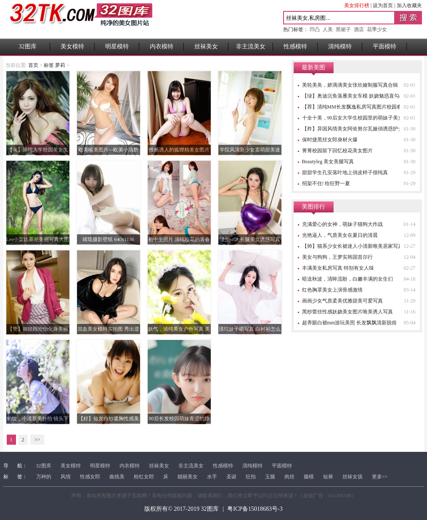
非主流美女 (250, 46)
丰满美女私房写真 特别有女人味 (338, 268)
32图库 (28, 46)
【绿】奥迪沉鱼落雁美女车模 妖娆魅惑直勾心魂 (355, 96)
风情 (66, 477)
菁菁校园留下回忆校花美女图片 (337, 151)
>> (37, 440)
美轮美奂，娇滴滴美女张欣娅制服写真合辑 (350, 85)
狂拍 (251, 477)
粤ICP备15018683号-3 (254, 509)
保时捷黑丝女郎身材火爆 (330, 140)
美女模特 (72, 46)
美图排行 (313, 207)
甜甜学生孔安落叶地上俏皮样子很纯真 (345, 172)
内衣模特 (161, 46)
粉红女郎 (144, 477)
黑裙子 (343, 29)
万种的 (43, 477)
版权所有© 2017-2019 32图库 (181, 509)
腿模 (309, 477)
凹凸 (315, 29)
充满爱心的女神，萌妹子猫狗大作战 (342, 224)
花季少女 (377, 29)
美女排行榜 (356, 5)
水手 (212, 477)
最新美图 (313, 67)
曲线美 (117, 477)
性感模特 (295, 46)
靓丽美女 (188, 477)
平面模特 (384, 46)
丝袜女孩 (352, 477)
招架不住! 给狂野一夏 (326, 183)
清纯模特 (340, 46)
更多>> (380, 477)
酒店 (359, 29)
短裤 (328, 477)
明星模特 (117, 46)
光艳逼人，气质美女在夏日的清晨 (340, 235)
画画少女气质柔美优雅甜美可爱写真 (342, 301)
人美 (328, 29)
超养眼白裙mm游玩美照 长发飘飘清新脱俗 (349, 323)
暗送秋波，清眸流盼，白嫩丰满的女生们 (347, 279)
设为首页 (383, 5)
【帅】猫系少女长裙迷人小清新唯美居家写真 (352, 246)
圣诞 (231, 477)
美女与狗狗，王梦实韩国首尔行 (337, 257)
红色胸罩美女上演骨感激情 (332, 290)
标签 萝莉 (54, 65)
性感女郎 (90, 477)
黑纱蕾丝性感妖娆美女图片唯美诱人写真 (347, 312)
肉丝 (289, 477)
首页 (33, 65)
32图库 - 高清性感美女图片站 (80, 19)
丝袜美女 (206, 46)
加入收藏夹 (409, 5)
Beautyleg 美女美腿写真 (328, 161)
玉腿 (270, 477)
